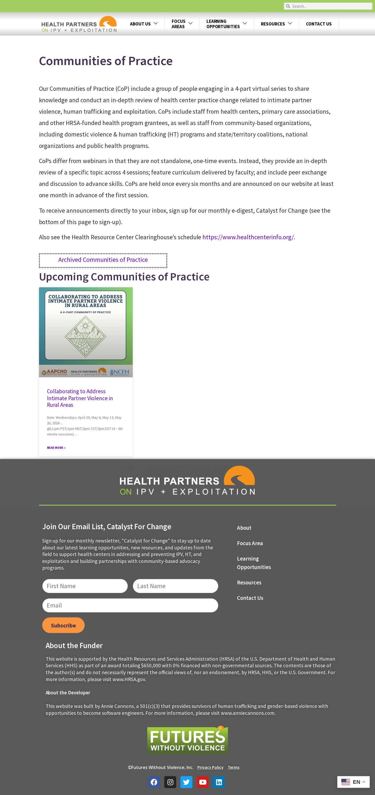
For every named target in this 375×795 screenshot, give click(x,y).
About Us (144, 24)
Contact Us (319, 24)
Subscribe (63, 625)
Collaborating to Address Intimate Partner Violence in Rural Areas (80, 398)
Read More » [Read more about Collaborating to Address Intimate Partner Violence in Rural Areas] (56, 448)
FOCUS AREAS (182, 23)
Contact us (250, 598)
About (244, 527)
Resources (276, 24)
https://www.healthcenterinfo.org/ (248, 237)
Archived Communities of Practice (103, 259)
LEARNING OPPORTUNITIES (226, 23)
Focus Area (250, 543)
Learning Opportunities (254, 563)
